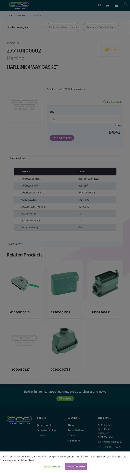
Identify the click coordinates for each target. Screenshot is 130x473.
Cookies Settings (52, 466)
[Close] (124, 457)
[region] (65, 462)
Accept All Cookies (76, 466)
